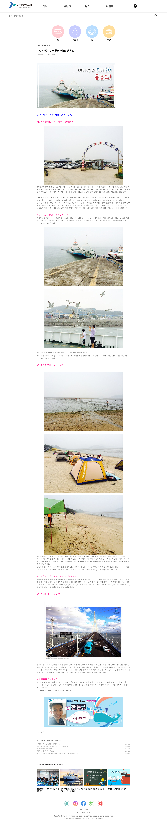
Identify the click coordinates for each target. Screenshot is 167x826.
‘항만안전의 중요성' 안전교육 (44, 749)
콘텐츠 (67, 6)
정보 (45, 6)
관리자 (89, 812)
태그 (78, 812)
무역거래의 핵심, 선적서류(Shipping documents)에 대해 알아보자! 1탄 (56, 753)
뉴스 (87, 6)
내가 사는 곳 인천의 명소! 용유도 (56, 51)
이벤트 (109, 6)
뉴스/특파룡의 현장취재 (45, 46)
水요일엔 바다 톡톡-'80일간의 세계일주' (47, 744)
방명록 (83, 812)
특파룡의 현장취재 (45, 740)
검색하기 (156, 15)
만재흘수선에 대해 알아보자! (44, 751)
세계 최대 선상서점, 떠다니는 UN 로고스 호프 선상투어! (51, 746)
